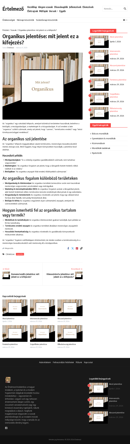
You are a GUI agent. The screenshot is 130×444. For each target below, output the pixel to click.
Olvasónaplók (61, 6)
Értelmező (13, 9)
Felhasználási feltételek (63, 362)
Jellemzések (75, 6)
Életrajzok (32, 11)
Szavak (13, 30)
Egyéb (62, 11)
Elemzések (88, 6)
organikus (20, 254)
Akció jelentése (8, 318)
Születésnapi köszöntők (47, 20)
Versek (53, 11)
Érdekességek (8, 20)
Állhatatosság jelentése (67, 344)
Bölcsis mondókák (99, 133)
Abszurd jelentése (65, 318)
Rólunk (79, 362)
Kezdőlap (32, 6)
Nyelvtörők (96, 153)
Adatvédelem (45, 362)
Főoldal (5, 30)
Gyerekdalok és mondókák (103, 138)
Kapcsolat (88, 362)
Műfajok (43, 11)
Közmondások (97, 143)
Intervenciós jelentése (39, 318)
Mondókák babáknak (100, 148)
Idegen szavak (45, 6)
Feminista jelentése (10, 344)
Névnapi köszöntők (25, 20)
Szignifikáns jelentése (38, 344)
